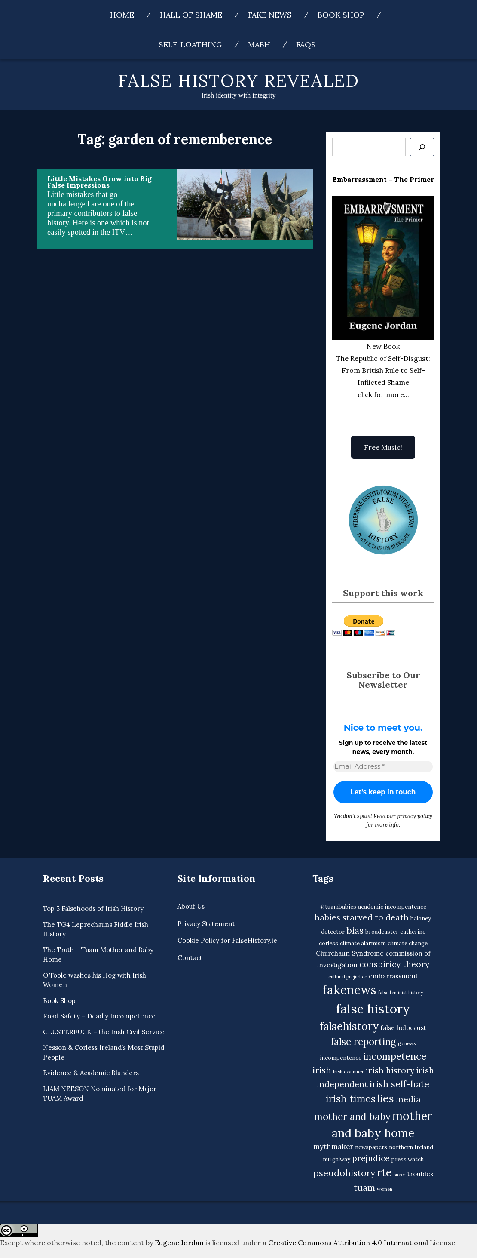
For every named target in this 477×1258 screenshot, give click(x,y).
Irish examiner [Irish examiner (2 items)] (348, 1072)
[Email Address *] (383, 766)
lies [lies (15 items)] (385, 1098)
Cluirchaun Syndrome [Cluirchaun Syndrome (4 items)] (350, 953)
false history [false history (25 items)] (373, 1008)
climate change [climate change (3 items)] (408, 943)
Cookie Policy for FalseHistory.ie (227, 940)
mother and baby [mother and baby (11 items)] (352, 1116)
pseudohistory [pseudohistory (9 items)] (344, 1173)
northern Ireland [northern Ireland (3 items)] (411, 1147)
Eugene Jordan (179, 1242)
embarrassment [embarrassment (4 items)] (393, 976)
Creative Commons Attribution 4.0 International (348, 1242)
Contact (189, 957)
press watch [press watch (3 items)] (407, 1159)
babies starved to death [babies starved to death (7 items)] (362, 917)
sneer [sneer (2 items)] (400, 1175)
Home (122, 15)
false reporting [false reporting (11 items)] (363, 1041)
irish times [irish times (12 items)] (351, 1098)
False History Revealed (238, 81)
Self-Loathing (190, 44)
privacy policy (414, 816)
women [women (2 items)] (384, 1189)
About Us (191, 906)
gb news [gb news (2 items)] (407, 1043)
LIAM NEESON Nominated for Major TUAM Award (99, 1094)
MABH (259, 44)
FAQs (306, 44)
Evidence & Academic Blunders (91, 1073)
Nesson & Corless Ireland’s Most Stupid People (103, 1052)
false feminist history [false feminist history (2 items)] (400, 993)
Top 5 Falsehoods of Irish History (93, 908)
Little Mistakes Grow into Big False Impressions (99, 181)
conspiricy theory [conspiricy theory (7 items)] (394, 964)
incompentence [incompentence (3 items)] (340, 1057)
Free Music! (383, 447)
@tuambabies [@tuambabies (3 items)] (338, 906)
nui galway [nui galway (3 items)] (336, 1159)
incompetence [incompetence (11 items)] (394, 1056)
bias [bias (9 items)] (355, 930)
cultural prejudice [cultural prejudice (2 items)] (347, 977)
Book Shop (341, 15)
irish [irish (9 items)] (321, 1070)
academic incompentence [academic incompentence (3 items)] (392, 906)
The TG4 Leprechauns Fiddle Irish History (95, 929)
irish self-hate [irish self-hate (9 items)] (399, 1084)
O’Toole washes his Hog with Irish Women (94, 980)
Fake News (270, 15)
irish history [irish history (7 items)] (390, 1070)
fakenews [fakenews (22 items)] (349, 990)
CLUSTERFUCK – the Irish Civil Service (104, 1032)
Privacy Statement (206, 924)
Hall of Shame (191, 15)
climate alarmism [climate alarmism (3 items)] (363, 943)
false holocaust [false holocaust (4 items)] (403, 1028)
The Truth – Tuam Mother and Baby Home (98, 955)
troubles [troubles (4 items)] (420, 1174)
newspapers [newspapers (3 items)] (371, 1147)
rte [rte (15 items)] (384, 1172)
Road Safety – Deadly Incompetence (99, 1016)
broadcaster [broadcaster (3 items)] (381, 931)
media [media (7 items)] (408, 1099)
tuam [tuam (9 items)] (364, 1187)
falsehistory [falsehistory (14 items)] (349, 1026)
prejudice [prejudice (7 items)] (371, 1158)
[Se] (422, 147)
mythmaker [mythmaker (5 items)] (333, 1146)
